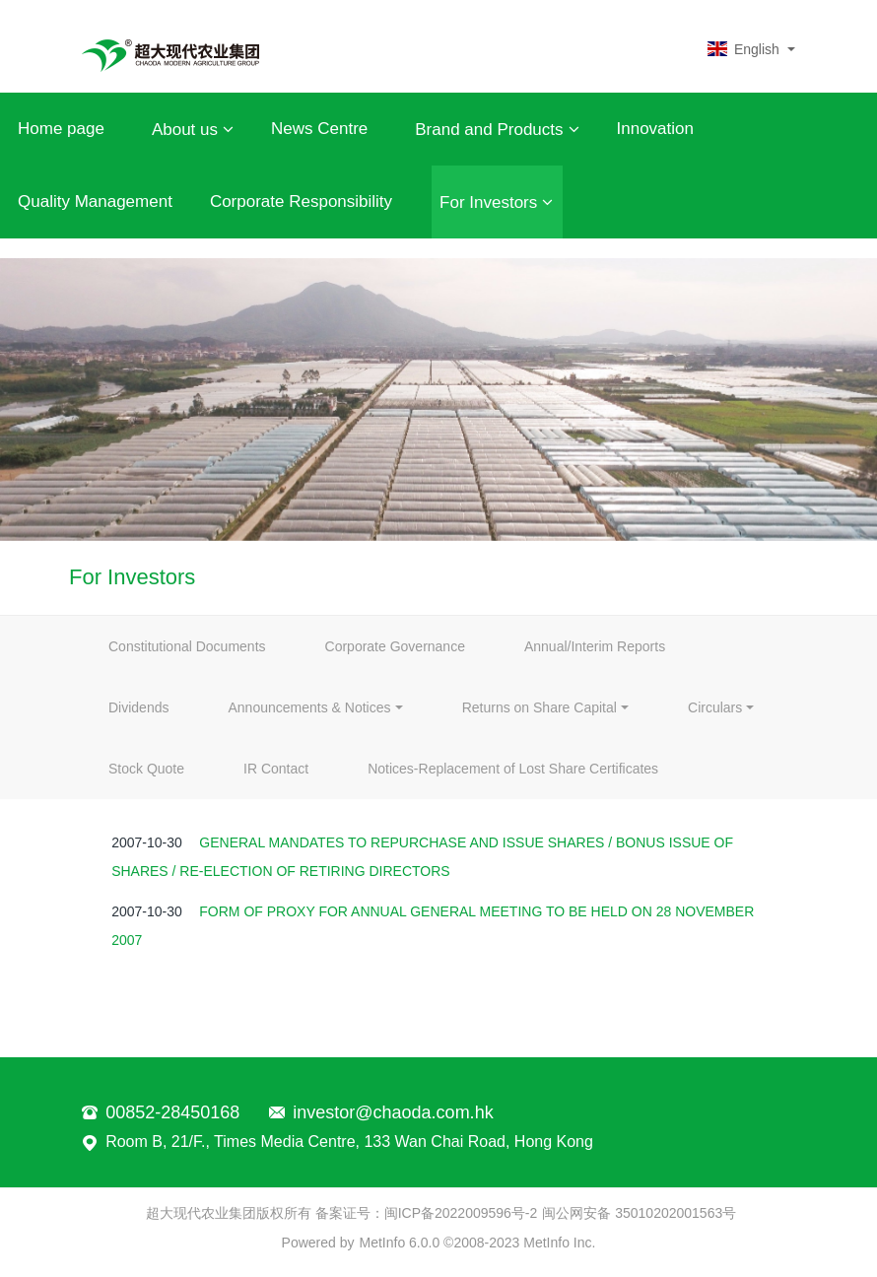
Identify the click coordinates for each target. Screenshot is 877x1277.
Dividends (138, 707)
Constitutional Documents (187, 646)
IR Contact (275, 768)
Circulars (715, 707)
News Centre (319, 128)
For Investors (496, 202)
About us (193, 129)
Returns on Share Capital (539, 707)
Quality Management (95, 201)
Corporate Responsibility (301, 201)
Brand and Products (496, 129)
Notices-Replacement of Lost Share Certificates (513, 768)
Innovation (655, 128)
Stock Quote (146, 768)
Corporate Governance (395, 646)
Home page (61, 128)
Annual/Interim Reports (594, 646)
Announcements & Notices (309, 707)
